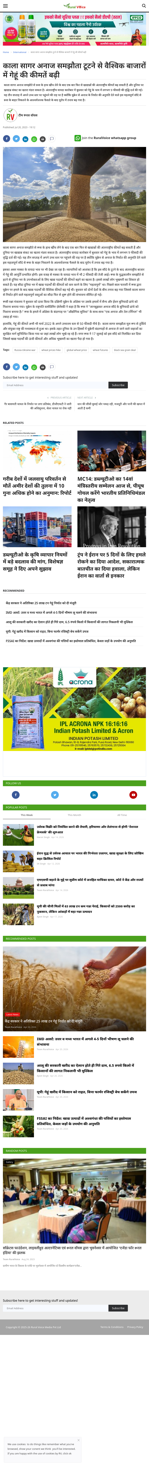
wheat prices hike (51, 350)
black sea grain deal (125, 350)
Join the (105, 138)
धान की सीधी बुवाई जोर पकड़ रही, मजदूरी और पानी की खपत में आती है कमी (111, 406)
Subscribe (118, 385)
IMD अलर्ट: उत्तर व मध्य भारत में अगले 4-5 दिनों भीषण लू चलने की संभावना (51, 612)
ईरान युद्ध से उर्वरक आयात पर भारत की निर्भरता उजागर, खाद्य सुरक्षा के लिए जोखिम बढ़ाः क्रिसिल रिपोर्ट (90, 856)
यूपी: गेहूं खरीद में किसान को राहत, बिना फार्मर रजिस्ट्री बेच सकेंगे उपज (47, 631)
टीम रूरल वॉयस (27, 115)
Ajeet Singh (43, 916)
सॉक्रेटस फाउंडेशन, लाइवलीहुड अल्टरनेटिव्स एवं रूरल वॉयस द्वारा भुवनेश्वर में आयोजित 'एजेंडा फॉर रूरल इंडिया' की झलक (73, 1325)
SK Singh (41, 863)
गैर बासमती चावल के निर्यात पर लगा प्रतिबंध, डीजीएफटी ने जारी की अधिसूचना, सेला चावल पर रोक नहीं (37, 406)
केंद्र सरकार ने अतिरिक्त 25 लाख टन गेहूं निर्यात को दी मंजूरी (41, 603)
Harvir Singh (43, 837)
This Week (27, 815)
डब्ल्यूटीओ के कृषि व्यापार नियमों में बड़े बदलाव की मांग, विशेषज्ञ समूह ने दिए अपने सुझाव (35, 561)
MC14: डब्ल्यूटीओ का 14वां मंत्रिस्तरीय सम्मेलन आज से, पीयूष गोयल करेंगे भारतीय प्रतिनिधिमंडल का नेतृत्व (111, 489)
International (19, 52)
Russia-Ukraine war (25, 350)
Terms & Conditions (111, 1402)
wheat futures (100, 350)
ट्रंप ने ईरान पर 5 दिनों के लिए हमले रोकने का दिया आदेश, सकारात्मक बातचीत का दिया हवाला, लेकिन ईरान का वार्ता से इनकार (111, 565)
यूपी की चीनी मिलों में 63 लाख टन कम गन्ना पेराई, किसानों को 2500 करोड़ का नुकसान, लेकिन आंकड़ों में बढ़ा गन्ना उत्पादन (86, 909)
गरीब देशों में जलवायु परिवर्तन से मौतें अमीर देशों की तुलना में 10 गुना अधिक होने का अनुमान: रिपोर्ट (37, 485)
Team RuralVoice (45, 890)
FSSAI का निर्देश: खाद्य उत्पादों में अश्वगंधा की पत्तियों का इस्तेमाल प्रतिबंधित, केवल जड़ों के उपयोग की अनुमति (71, 641)
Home (6, 52)
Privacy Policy (135, 1402)
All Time (122, 815)
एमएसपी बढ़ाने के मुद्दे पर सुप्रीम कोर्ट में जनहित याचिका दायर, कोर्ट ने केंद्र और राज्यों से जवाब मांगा (90, 882)
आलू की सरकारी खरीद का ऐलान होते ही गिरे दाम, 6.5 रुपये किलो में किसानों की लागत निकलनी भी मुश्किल (69, 622)
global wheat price (77, 350)
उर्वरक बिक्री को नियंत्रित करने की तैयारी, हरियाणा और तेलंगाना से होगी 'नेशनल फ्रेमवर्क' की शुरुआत (87, 829)
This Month (74, 815)
